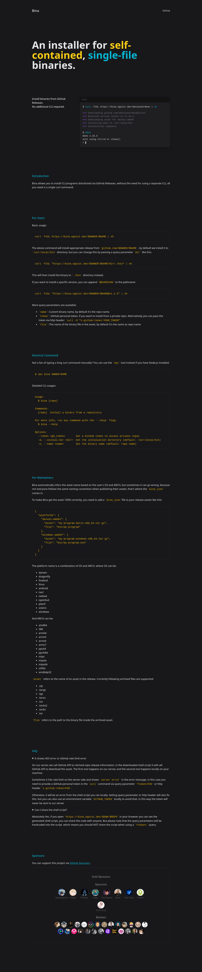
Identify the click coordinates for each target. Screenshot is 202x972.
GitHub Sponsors (80, 863)
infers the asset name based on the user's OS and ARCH (87, 485)
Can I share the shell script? (51, 810)
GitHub (166, 10)
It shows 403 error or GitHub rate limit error (60, 758)
